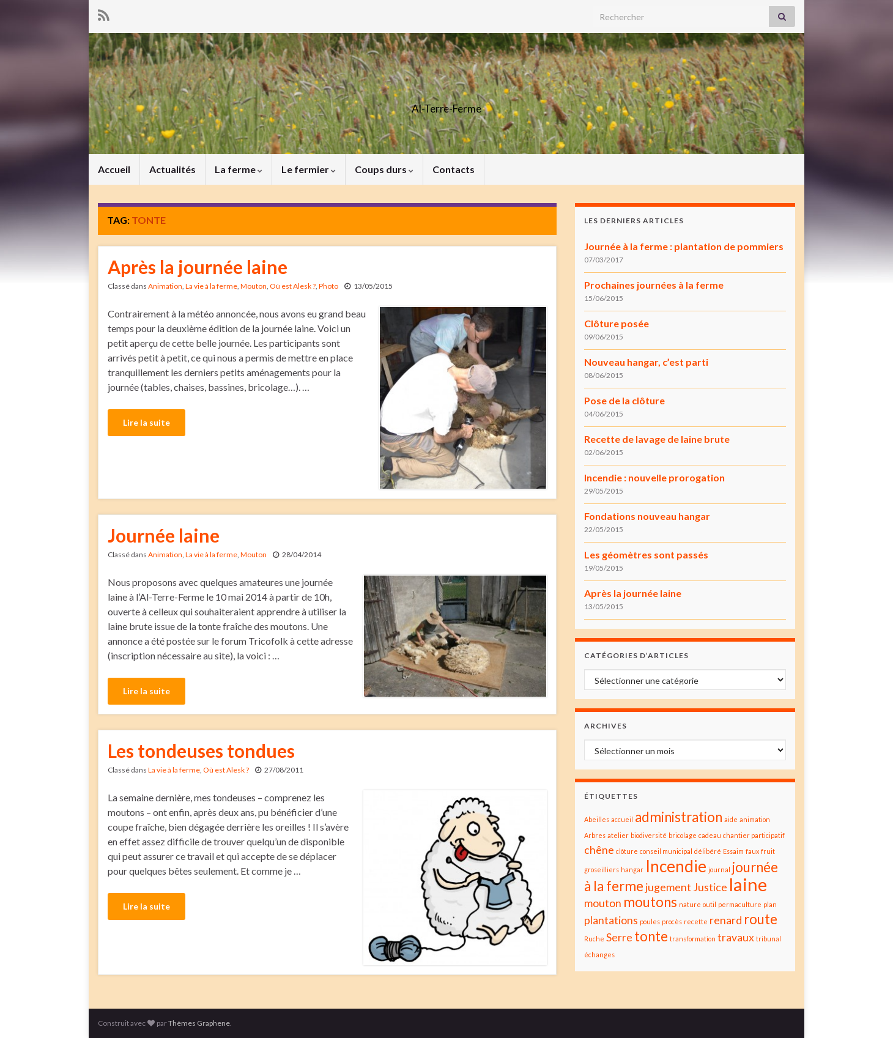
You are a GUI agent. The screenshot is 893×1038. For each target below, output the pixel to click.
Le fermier (308, 169)
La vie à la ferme (211, 286)
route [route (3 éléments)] (760, 919)
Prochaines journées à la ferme (654, 285)
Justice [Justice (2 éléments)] (710, 887)
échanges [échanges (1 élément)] (599, 954)
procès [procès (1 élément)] (672, 921)
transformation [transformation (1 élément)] (693, 939)
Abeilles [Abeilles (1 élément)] (596, 819)
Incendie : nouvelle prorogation (654, 477)
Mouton (253, 286)
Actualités (172, 169)
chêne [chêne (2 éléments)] (599, 849)
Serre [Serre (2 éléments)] (619, 937)
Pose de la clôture (624, 400)
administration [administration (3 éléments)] (678, 817)
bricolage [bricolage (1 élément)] (683, 835)
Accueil (114, 169)
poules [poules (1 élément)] (650, 921)
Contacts (453, 169)
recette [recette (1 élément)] (696, 921)
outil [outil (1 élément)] (709, 904)
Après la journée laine (197, 267)
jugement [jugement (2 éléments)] (668, 887)
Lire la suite (146, 422)
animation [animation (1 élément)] (754, 819)
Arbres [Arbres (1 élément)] (595, 835)
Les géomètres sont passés (646, 554)
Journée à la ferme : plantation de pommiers (684, 246)
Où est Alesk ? (293, 286)
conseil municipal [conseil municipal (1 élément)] (666, 851)
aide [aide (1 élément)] (731, 819)
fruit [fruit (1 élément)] (768, 851)
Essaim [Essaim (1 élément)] (733, 851)
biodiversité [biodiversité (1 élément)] (649, 835)
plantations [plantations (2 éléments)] (611, 920)
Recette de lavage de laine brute (657, 439)
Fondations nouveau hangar (647, 516)
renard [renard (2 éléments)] (726, 920)
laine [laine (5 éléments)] (748, 884)
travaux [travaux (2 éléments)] (735, 937)
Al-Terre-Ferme (446, 105)
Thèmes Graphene (199, 1023)
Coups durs (384, 169)
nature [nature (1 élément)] (690, 904)
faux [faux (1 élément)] (752, 851)
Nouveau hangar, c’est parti (646, 362)
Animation (165, 286)
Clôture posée (616, 323)
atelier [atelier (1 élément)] (618, 835)
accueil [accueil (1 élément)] (622, 819)
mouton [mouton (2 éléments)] (602, 903)
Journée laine (164, 535)
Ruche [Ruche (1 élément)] (594, 939)
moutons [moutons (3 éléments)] (650, 902)
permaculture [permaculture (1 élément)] (739, 904)
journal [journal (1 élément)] (719, 869)
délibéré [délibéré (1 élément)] (707, 851)
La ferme (238, 169)
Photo (328, 286)
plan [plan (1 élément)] (770, 904)
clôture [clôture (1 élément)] (627, 851)
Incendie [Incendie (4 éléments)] (675, 866)
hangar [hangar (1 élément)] (632, 869)
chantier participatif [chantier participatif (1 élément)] (754, 835)
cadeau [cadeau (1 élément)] (709, 835)
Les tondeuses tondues (201, 751)
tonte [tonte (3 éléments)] (651, 936)
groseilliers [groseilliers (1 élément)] (601, 869)
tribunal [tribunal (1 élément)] (768, 939)
